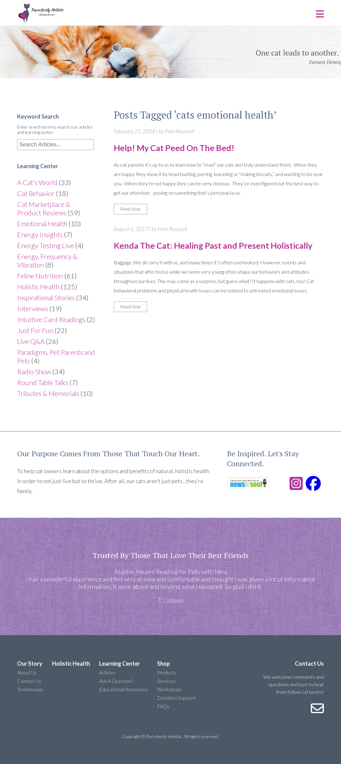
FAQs (163, 706)
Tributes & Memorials (48, 393)
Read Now (130, 209)
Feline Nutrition (40, 276)
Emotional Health (42, 223)
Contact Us (29, 681)
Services (166, 681)
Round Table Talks (42, 382)
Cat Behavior (36, 193)
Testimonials (30, 689)
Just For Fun (35, 330)
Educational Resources (123, 689)
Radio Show (34, 371)
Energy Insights (40, 234)
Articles (107, 672)
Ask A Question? (116, 681)
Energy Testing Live (45, 245)
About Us (27, 672)
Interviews (32, 308)
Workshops (169, 689)
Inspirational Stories (46, 297)
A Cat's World (37, 182)
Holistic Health (38, 286)
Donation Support (176, 698)
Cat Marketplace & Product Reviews (43, 208)
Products (167, 672)
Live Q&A (31, 341)
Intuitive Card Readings (51, 319)
